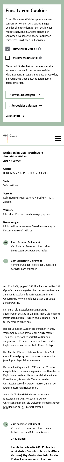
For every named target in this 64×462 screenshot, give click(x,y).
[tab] (27, 15)
